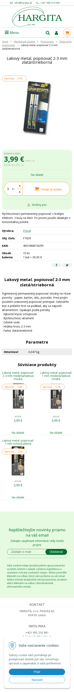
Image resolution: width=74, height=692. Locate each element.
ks (13, 188)
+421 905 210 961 (50, 3)
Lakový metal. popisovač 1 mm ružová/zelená (18, 442)
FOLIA (27, 231)
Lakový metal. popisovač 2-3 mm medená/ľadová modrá (18, 376)
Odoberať (56, 551)
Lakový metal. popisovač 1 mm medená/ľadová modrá (56, 376)
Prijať (37, 671)
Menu (12, 32)
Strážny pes (37, 205)
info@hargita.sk (23, 3)
